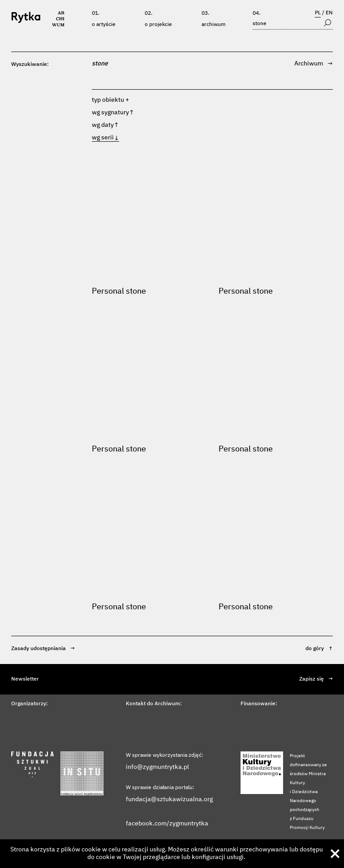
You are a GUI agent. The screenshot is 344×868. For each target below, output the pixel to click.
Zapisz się (316, 679)
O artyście (104, 24)
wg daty (105, 125)
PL (318, 13)
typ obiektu (108, 100)
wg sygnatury (113, 112)
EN (329, 13)
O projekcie (158, 24)
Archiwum (214, 24)
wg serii (105, 138)
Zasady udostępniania (43, 649)
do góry (319, 649)
